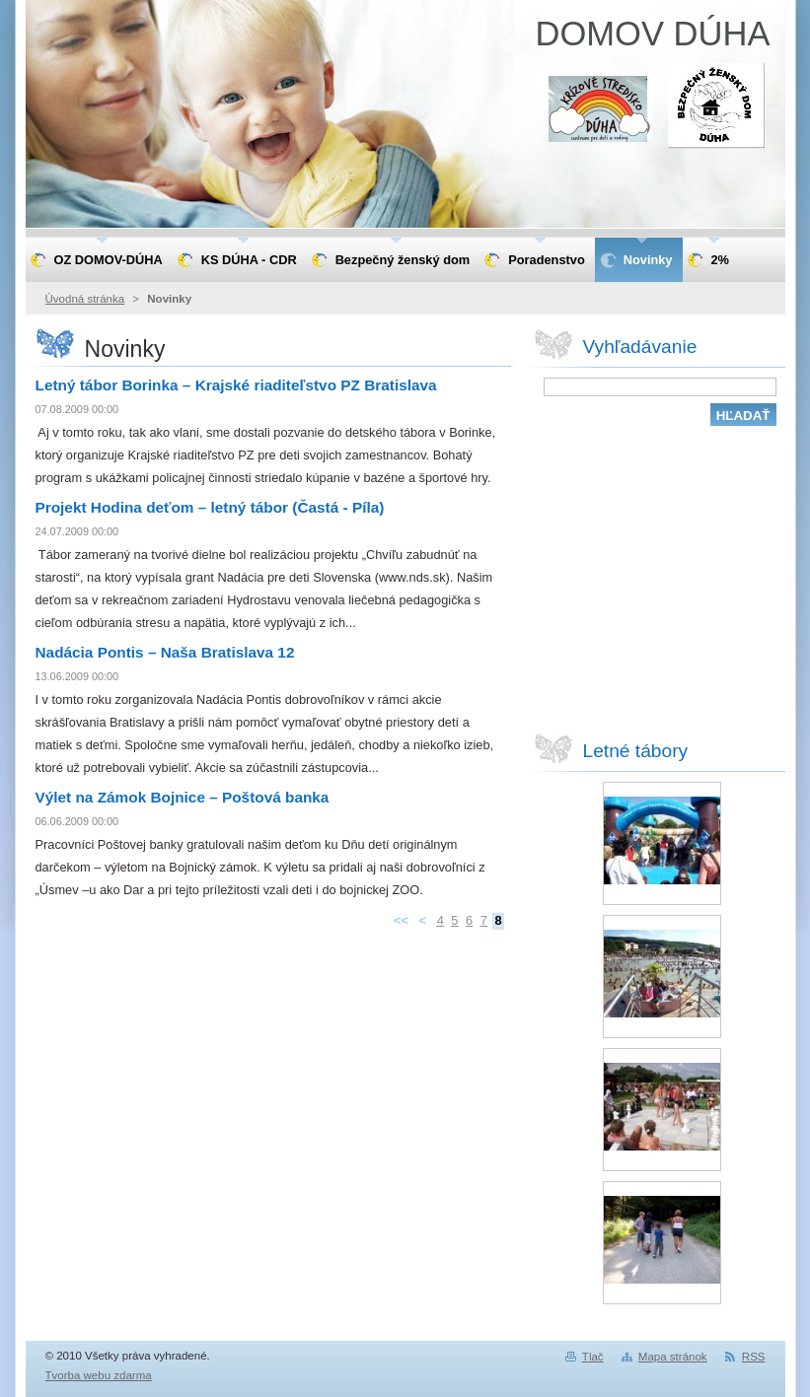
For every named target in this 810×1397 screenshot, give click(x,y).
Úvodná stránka (85, 299)
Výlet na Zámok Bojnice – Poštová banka (183, 797)
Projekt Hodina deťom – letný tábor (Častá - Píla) (210, 507)
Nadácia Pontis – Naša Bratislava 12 (165, 652)
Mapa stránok (672, 1356)
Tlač (593, 1356)
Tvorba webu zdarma (98, 1375)
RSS (754, 1356)
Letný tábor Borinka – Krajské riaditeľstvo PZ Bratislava (236, 385)
